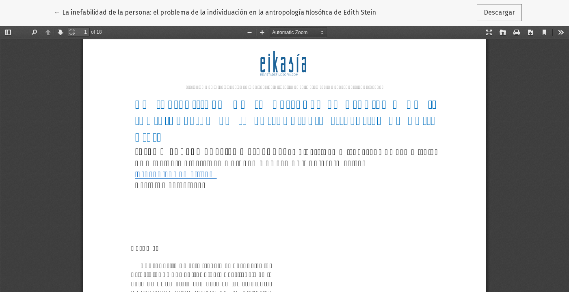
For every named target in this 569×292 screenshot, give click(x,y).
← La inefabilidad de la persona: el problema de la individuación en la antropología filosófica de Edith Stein (215, 11)
